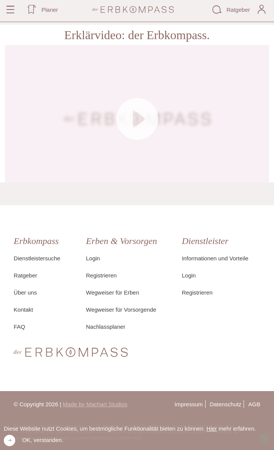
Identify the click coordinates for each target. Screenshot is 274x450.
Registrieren (101, 275)
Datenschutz (225, 404)
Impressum (188, 404)
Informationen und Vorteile (215, 258)
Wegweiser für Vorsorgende (121, 309)
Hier (211, 428)
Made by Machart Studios (95, 404)
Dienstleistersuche (37, 258)
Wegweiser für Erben (112, 292)
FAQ (19, 326)
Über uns (25, 292)
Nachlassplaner (105, 326)
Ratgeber (25, 275)
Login (93, 258)
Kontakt (23, 309)
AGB (254, 404)
